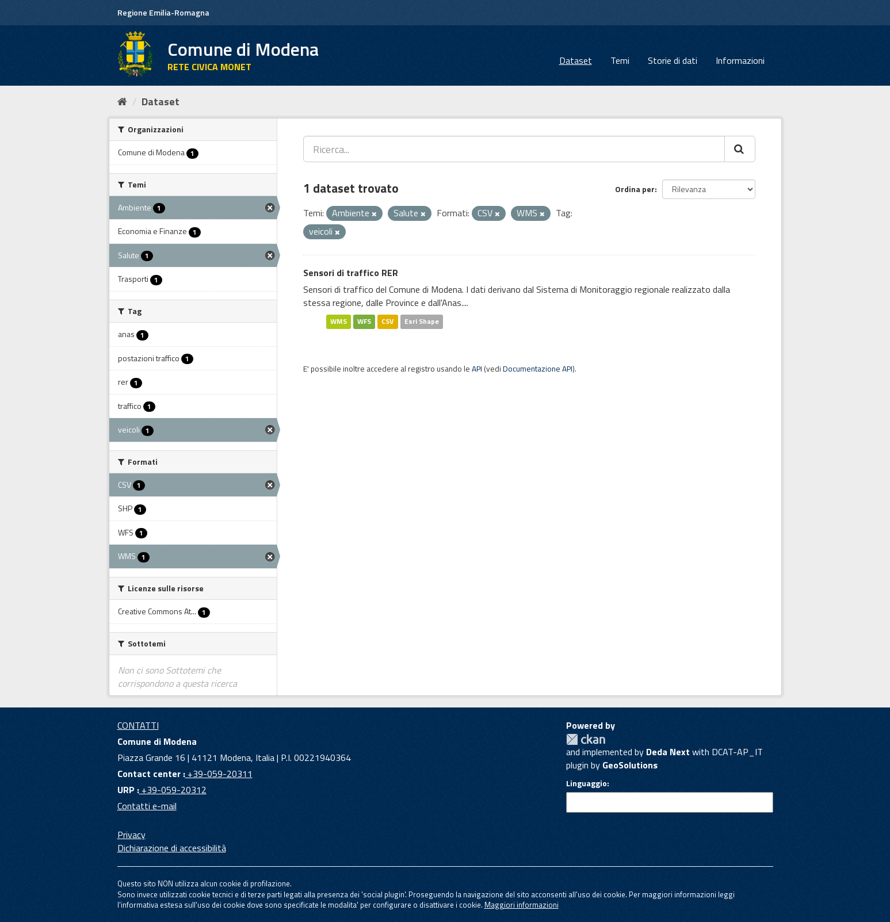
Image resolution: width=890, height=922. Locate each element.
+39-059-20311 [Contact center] (219, 774)
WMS (338, 321)
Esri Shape (421, 321)
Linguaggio (586, 783)
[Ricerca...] (514, 149)
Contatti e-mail (147, 806)
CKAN (585, 739)
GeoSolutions (630, 765)
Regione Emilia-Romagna (163, 12)
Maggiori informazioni (521, 904)
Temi (619, 60)
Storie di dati (672, 60)
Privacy (131, 834)
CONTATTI (138, 725)
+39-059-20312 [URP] (173, 790)
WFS (364, 321)
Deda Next (668, 752)
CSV (387, 321)
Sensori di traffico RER (350, 273)
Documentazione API (537, 368)
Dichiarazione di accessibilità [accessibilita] (171, 848)
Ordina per (635, 189)
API (477, 368)
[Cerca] (739, 149)
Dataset (575, 60)
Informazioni (740, 60)
